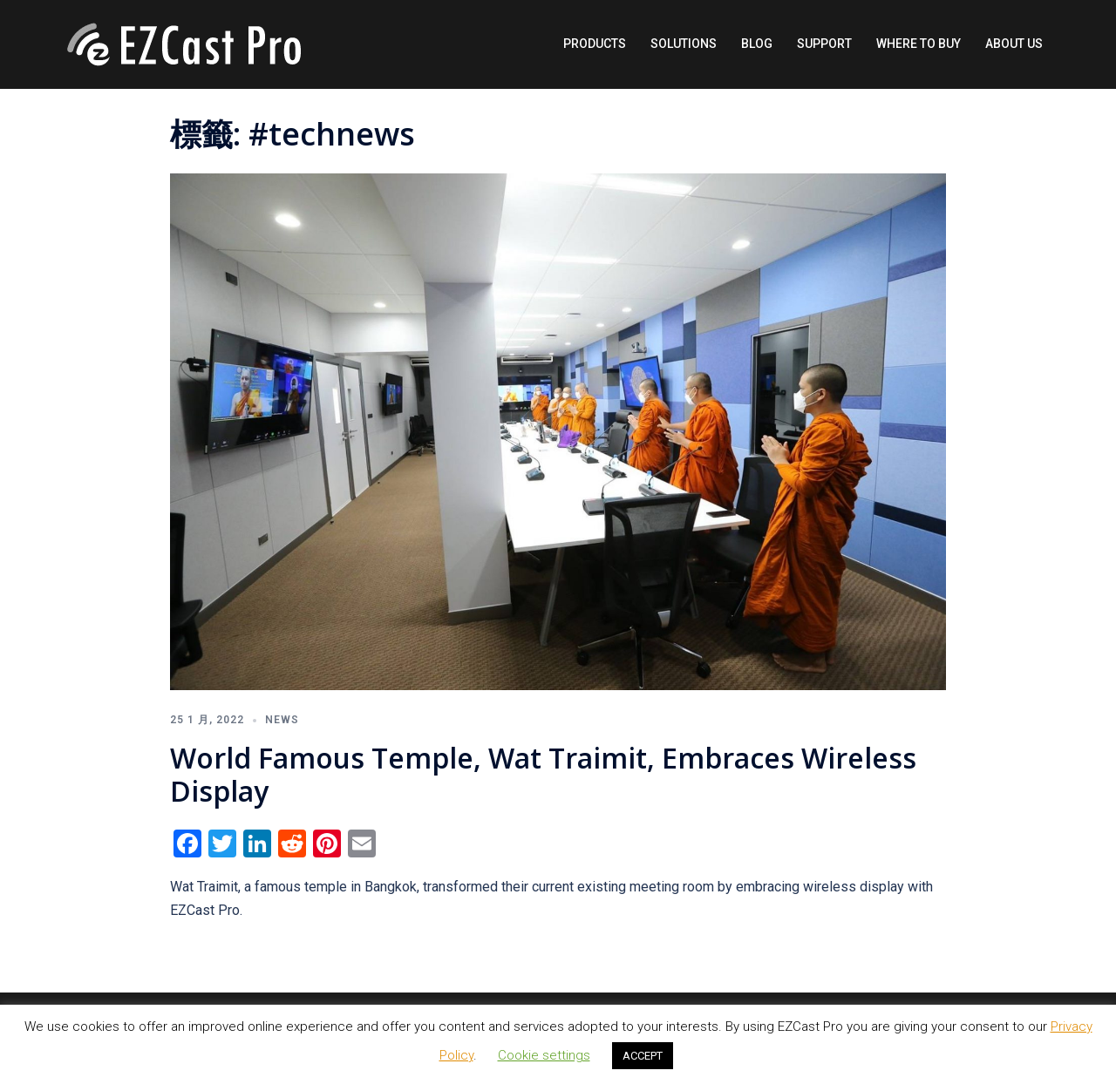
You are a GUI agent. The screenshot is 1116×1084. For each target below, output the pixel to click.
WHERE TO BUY (918, 44)
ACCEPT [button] (643, 1055)
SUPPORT (824, 44)
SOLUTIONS (683, 44)
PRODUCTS (594, 44)
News (282, 720)
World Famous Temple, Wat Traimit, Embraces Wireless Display (543, 774)
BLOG (756, 44)
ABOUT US (1014, 44)
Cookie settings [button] (544, 1055)
